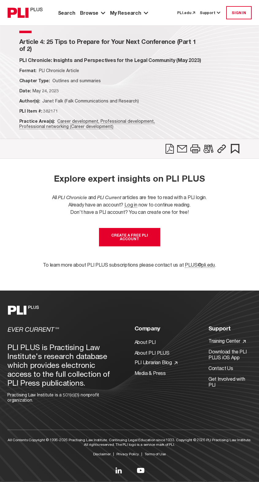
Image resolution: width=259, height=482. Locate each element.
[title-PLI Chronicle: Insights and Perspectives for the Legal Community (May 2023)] (110, 60)
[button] (222, 149)
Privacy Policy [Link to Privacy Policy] (127, 454)
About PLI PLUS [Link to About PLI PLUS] (152, 353)
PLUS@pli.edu (200, 265)
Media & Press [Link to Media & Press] (150, 373)
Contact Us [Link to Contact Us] (220, 368)
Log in (130, 204)
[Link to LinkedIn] (118, 470)
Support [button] (210, 12)
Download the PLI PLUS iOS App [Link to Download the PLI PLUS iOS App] (227, 354)
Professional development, (128, 121)
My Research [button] (129, 13)
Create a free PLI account (129, 237)
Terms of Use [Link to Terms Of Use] (155, 454)
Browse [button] (92, 13)
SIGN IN (239, 12)
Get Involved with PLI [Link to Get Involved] (226, 382)
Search (66, 13)
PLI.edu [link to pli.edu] (186, 12)
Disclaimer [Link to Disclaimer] (102, 454)
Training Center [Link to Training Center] (227, 341)
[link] (170, 149)
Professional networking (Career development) (66, 126)
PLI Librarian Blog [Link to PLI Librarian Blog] (156, 362)
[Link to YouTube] (140, 470)
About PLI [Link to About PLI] (145, 342)
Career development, (78, 121)
